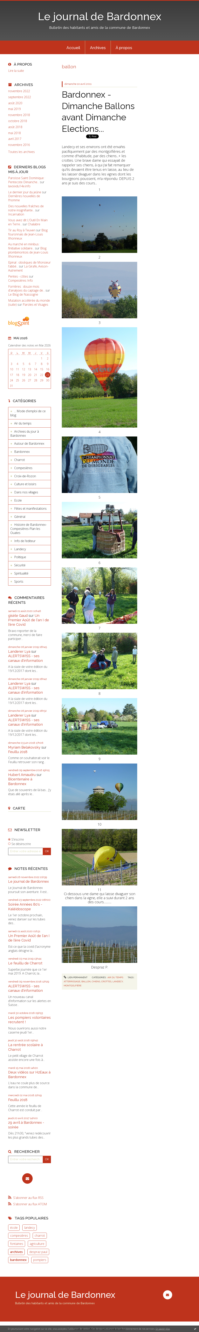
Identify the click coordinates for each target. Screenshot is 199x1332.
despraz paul (38, 1252)
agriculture (37, 1244)
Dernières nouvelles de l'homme (24, 198)
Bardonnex (22, 451)
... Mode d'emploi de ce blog (28, 413)
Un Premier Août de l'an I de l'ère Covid (28, 620)
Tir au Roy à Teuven (21, 230)
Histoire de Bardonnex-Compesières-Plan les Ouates (28, 528)
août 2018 (15, 127)
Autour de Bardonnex (29, 443)
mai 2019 (14, 109)
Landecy (20, 549)
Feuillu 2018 (17, 752)
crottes (106, 981)
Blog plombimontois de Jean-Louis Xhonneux (28, 252)
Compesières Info (20, 280)
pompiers (39, 1260)
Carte (19, 808)
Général (19, 517)
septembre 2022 (19, 97)
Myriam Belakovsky (24, 747)
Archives (98, 47)
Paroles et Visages (35, 304)
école (14, 1227)
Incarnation (16, 214)
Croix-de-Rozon (25, 476)
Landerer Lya (19, 651)
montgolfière (72, 985)
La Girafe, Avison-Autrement (28, 268)
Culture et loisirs (25, 484)
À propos (124, 47)
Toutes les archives (21, 152)
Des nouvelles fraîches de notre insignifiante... (26, 208)
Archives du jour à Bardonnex (24, 433)
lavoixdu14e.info (19, 186)
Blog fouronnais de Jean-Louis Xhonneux (28, 234)
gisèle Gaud (18, 616)
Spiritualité (21, 573)
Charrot (19, 460)
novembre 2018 (19, 115)
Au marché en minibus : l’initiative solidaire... (24, 246)
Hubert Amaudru (22, 775)
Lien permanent (75, 977)
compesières (19, 1235)
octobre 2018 (17, 121)
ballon (86, 981)
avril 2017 (14, 139)
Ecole (18, 500)
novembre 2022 (19, 91)
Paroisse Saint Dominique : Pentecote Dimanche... (26, 180)
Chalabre (34, 224)
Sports (18, 581)
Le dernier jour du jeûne (24, 192)
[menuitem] (73, 47)
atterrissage (72, 981)
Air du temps (22, 423)
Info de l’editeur (25, 541)
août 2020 (15, 103)
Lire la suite (16, 71)
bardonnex (18, 1260)
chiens (96, 981)
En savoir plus (163, 1328)
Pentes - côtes (18, 276)
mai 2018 (14, 133)
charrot (40, 1235)
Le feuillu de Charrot (25, 963)
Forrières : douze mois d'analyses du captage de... (26, 288)
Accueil (73, 47)
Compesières (23, 468)
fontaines (16, 1244)
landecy (29, 1227)
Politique (20, 557)
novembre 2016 (19, 145)
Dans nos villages (26, 492)
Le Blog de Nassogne (23, 294)
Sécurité (19, 565)
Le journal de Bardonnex (99, 16)
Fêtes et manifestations (30, 508)
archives (16, 1252)
